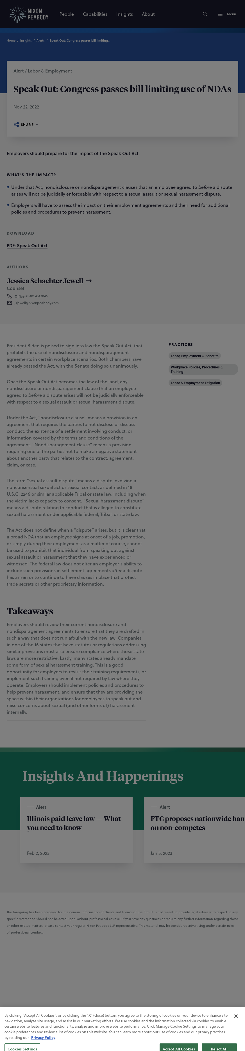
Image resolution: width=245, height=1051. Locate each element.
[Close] (236, 1024)
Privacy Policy (43, 1045)
